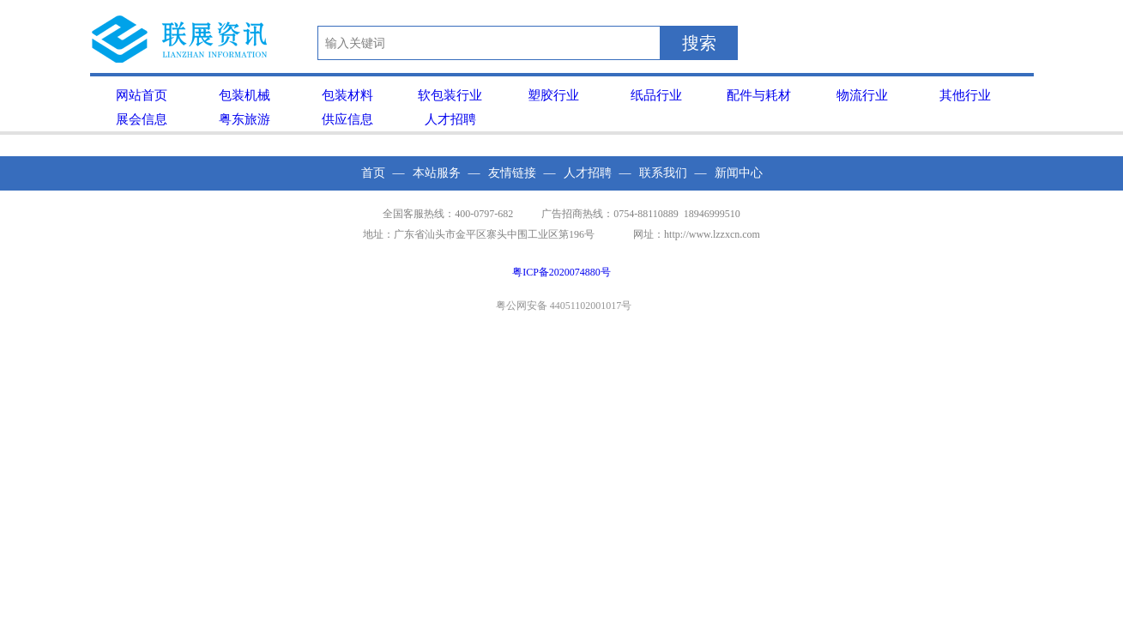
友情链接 (512, 173)
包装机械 (244, 95)
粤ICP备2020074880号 (561, 272)
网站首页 (141, 95)
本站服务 (437, 173)
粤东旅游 (244, 119)
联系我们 (663, 173)
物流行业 (862, 95)
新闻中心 (739, 173)
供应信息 (347, 119)
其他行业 (965, 95)
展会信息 (141, 119)
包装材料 (347, 95)
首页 (373, 173)
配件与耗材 (759, 95)
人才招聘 (450, 119)
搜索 (699, 42)
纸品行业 (656, 95)
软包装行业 (450, 95)
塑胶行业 (553, 95)
